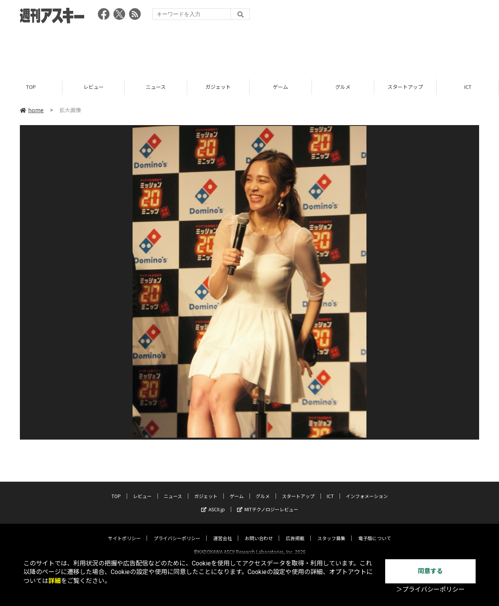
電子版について (374, 531)
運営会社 (222, 531)
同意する (430, 571)
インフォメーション (367, 489)
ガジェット (218, 86)
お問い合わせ (259, 531)
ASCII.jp (213, 502)
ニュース (156, 86)
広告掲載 (295, 531)
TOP (31, 86)
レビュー (93, 86)
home (32, 110)
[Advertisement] (249, 48)
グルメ (342, 86)
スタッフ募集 (331, 531)
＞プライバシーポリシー (430, 589)
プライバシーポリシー (177, 531)
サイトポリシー (124, 531)
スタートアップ (405, 86)
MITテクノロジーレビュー (267, 502)
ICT (467, 86)
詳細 (54, 581)
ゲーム (280, 86)
